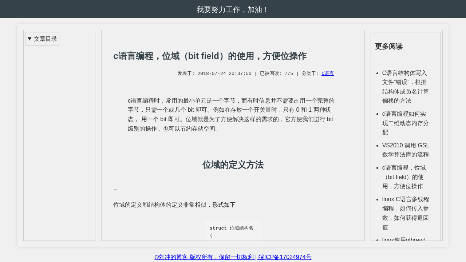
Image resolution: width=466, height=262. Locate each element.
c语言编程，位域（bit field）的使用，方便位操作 (404, 176)
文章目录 (45, 39)
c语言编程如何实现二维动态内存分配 (405, 123)
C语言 (327, 74)
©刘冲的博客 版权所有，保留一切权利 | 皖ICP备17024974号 (232, 257)
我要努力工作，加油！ (233, 9)
